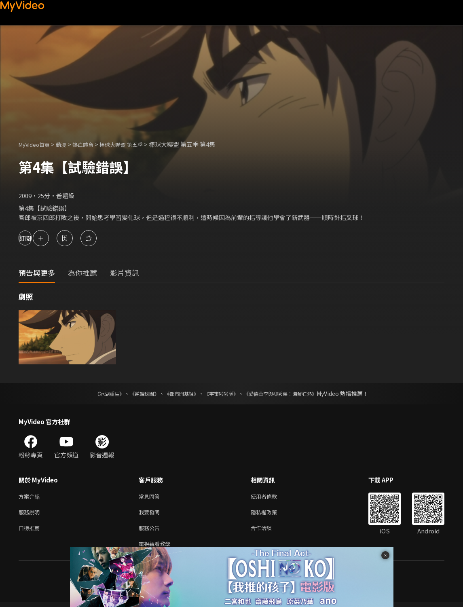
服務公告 (151, 531)
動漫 (67, 144)
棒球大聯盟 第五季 (135, 144)
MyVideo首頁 (37, 144)
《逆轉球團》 (135, 393)
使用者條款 (271, 497)
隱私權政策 (271, 514)
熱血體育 (92, 144)
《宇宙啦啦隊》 (223, 393)
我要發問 (151, 514)
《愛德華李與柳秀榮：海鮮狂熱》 (290, 393)
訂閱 (35, 238)
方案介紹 (31, 497)
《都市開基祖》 (177, 393)
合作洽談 (268, 531)
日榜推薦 (31, 531)
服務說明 (31, 514)
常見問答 (151, 497)
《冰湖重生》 (95, 393)
